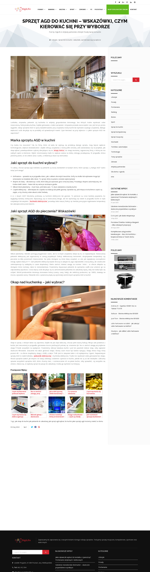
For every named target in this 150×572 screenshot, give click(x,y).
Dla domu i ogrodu (118, 172)
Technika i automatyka (119, 147)
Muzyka (63, 9)
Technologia (115, 152)
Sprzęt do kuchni (95, 32)
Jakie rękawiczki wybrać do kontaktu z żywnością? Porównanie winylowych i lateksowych (124, 197)
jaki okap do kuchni (22, 421)
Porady (42, 9)
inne (112, 177)
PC (91, 9)
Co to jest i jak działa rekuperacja (123, 216)
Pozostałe (100, 9)
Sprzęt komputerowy (118, 132)
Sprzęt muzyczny (117, 137)
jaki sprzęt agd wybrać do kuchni (60, 421)
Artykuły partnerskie (70, 32)
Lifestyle (80, 32)
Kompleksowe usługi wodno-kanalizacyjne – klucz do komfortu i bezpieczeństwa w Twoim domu (123, 234)
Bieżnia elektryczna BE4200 (128, 313)
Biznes (113, 117)
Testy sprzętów (116, 157)
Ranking (52, 9)
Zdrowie (83, 9)
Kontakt (133, 9)
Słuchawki (114, 142)
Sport (73, 9)
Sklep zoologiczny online (118, 9)
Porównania (115, 107)
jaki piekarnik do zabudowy (39, 421)
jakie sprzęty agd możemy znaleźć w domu (87, 421)
